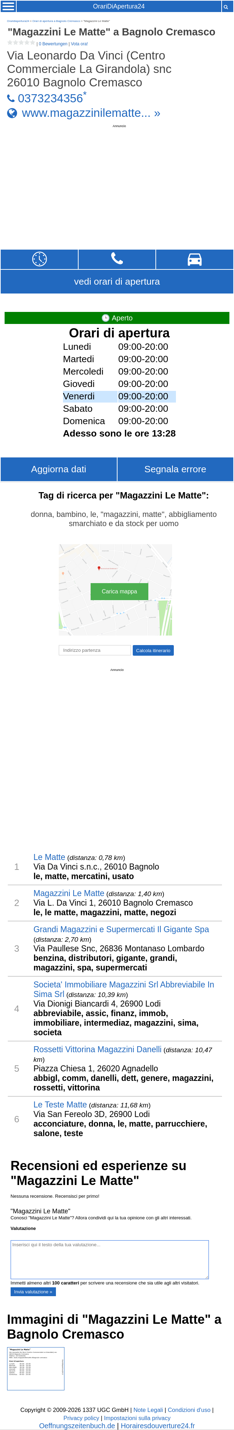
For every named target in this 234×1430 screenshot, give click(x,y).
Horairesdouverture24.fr (158, 1426)
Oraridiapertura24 (18, 21)
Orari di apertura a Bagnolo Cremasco (56, 21)
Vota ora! (79, 43)
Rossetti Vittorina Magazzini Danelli (97, 1049)
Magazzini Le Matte (68, 893)
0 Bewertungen (53, 43)
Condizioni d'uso (189, 1410)
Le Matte (49, 857)
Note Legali (148, 1410)
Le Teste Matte (60, 1104)
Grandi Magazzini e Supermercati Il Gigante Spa (121, 929)
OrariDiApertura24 (119, 6)
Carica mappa (119, 591)
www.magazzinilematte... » (91, 112)
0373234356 (50, 98)
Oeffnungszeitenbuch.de (77, 1426)
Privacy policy (81, 1418)
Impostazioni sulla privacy (137, 1418)
